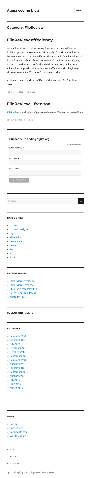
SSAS (13, 253)
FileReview (30, 92)
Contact (11, 456)
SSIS (12, 257)
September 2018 (19, 356)
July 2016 (15, 379)
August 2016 (17, 375)
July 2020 (15, 344)
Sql (11, 249)
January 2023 (17, 340)
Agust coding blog (23, 11)
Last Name (14, 169)
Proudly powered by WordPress (40, 472)
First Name (14, 158)
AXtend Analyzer (19, 229)
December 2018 (18, 348)
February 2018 (18, 359)
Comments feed (19, 432)
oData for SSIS (18, 296)
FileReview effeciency (30, 40)
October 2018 (17, 352)
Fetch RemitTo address (23, 292)
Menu (79, 10)
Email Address (16, 147)
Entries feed (16, 428)
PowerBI (14, 245)
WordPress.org (18, 436)
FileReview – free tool (29, 103)
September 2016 (19, 371)
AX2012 (14, 225)
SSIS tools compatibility (23, 288)
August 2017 (16, 363)
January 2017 (17, 367)
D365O (13, 233)
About (10, 449)
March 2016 (16, 387)
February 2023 (18, 336)
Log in (13, 424)
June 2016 (15, 383)
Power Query (17, 241)
